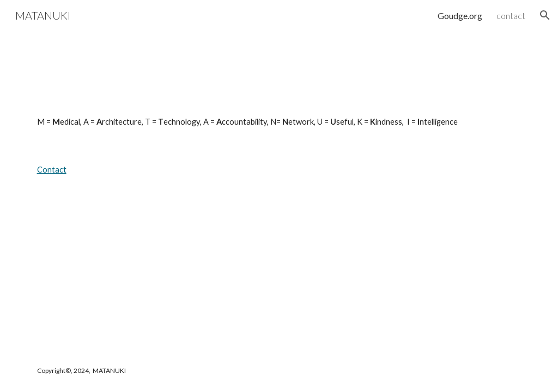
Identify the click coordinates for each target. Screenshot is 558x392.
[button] (545, 15)
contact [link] (510, 15)
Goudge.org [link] (460, 15)
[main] (279, 122)
